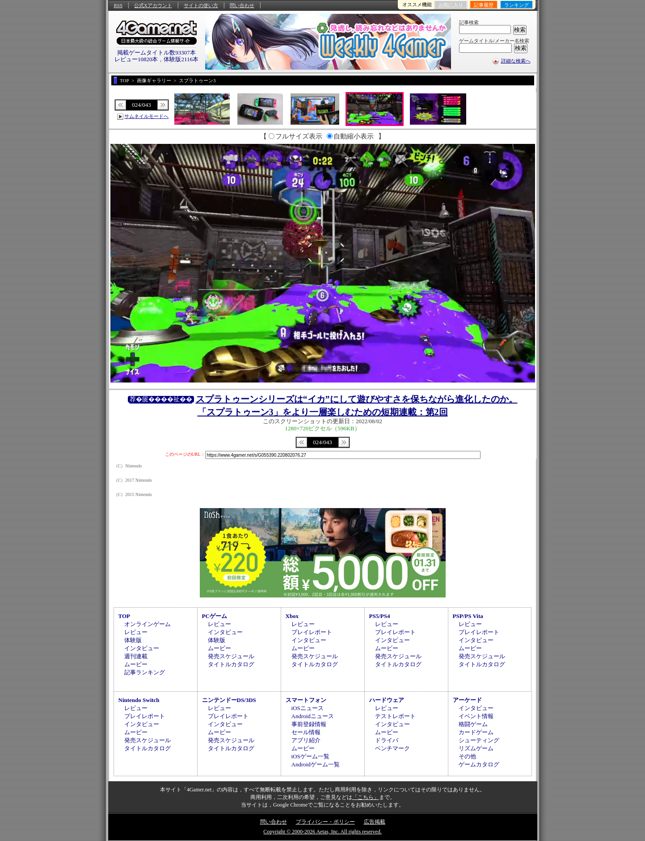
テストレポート (395, 716)
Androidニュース (312, 716)
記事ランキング (144, 672)
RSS (118, 5)
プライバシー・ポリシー (325, 822)
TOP (124, 616)
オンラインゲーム (147, 624)
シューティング (479, 740)
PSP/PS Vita (468, 616)
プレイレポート (311, 632)
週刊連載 (136, 656)
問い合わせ (242, 5)
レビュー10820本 (136, 59)
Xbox (292, 616)
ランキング (516, 5)
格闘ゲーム (473, 724)
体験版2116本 (181, 59)
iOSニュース (307, 708)
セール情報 (305, 732)
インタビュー (141, 648)
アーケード (467, 700)
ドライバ (386, 740)
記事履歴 (483, 5)
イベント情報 (476, 716)
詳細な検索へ (516, 60)
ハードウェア (386, 700)
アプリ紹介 (305, 740)
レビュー (136, 632)
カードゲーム (476, 732)
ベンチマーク (392, 748)
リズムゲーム (476, 748)
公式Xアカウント (153, 5)
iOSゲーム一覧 (310, 756)
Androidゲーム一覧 (315, 764)
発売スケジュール (231, 656)
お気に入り (450, 5)
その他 (467, 756)
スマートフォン (306, 700)
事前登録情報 (308, 724)
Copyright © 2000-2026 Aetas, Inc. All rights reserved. (322, 831)
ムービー (136, 664)
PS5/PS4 (379, 616)
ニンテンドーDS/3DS (229, 700)
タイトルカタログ (231, 664)
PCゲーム (214, 616)
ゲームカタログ (479, 764)
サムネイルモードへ (146, 116)
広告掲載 (374, 822)
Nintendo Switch (139, 700)
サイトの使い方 (201, 5)
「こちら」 (365, 797)
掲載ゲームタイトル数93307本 (156, 52)
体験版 (133, 640)
